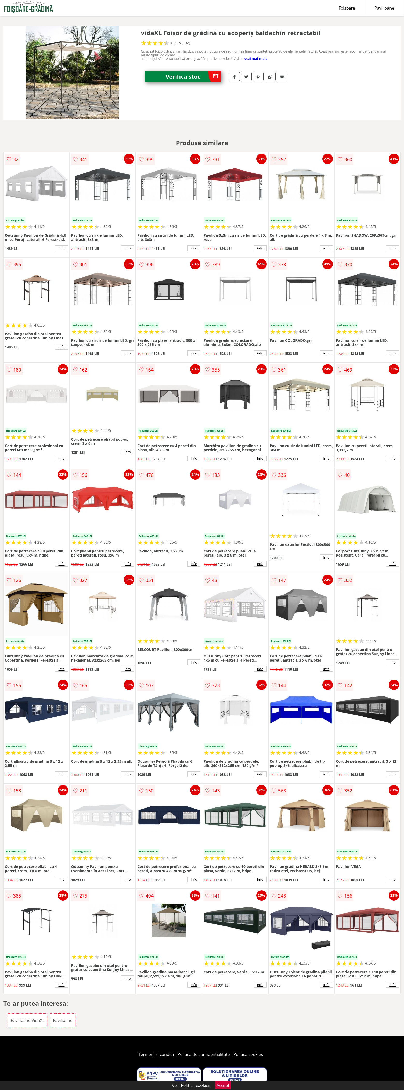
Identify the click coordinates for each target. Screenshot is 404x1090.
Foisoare (346, 8)
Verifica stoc (193, 76)
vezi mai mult (255, 58)
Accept (223, 1085)
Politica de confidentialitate (204, 1054)
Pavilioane (384, 8)
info (62, 248)
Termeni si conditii (156, 1054)
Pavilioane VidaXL (28, 1020)
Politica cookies (248, 1054)
